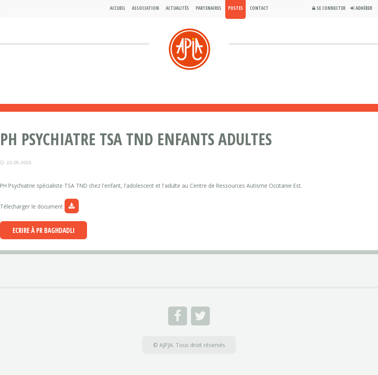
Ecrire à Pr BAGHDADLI (44, 230)
